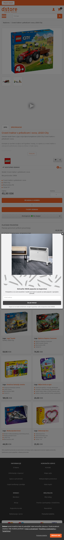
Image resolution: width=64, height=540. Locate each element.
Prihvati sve (55, 535)
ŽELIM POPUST (32, 303)
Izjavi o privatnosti (31, 529)
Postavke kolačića (41, 535)
